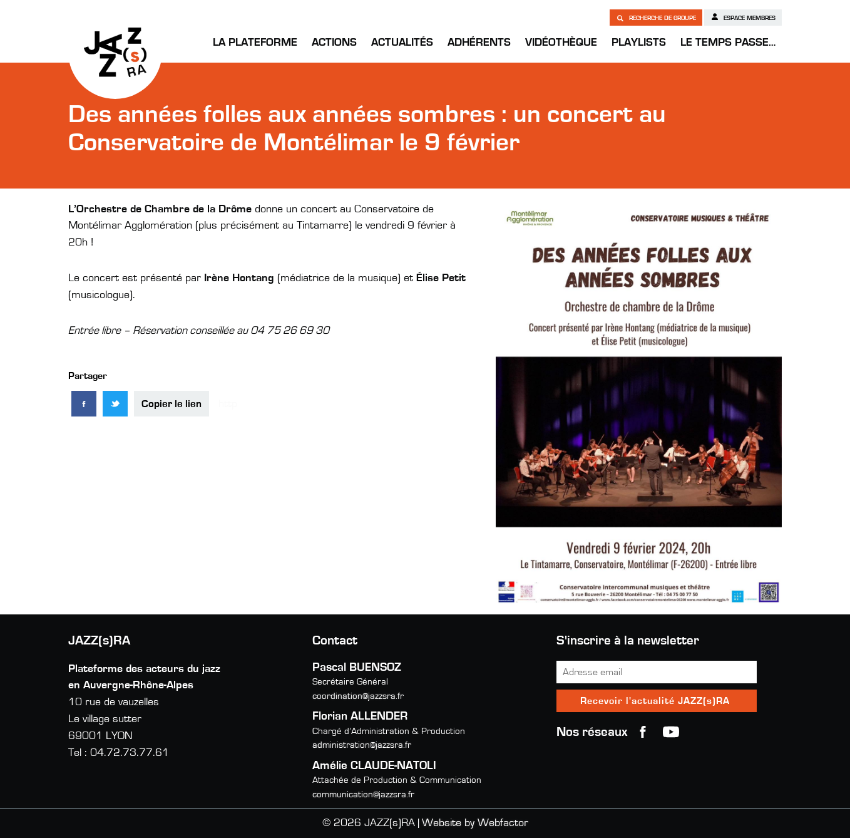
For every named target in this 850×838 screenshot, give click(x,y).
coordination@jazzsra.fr (358, 696)
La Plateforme (255, 42)
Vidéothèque (561, 42)
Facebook (642, 732)
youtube (671, 732)
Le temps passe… (728, 42)
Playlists (639, 42)
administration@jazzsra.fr (361, 745)
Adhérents (479, 42)
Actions (334, 42)
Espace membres (743, 17)
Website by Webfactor (475, 823)
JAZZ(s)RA (115, 52)
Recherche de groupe (656, 17)
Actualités (402, 42)
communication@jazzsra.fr (363, 794)
